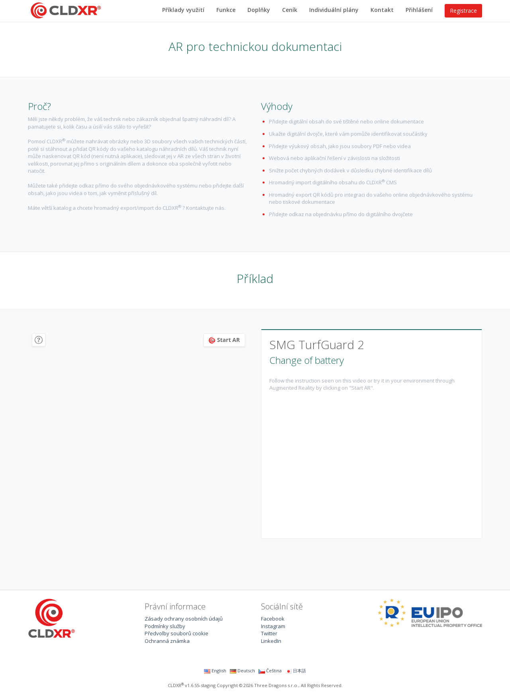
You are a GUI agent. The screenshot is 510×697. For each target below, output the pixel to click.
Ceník (289, 10)
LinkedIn (271, 640)
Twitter (269, 633)
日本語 (295, 671)
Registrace (463, 10)
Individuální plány (334, 10)
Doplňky (258, 10)
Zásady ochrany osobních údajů (184, 618)
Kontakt (382, 10)
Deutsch (242, 671)
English (215, 671)
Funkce (225, 10)
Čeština (270, 671)
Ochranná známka (167, 640)
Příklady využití (183, 10)
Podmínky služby (165, 626)
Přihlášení (419, 10)
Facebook (272, 618)
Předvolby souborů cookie (176, 633)
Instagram (273, 626)
